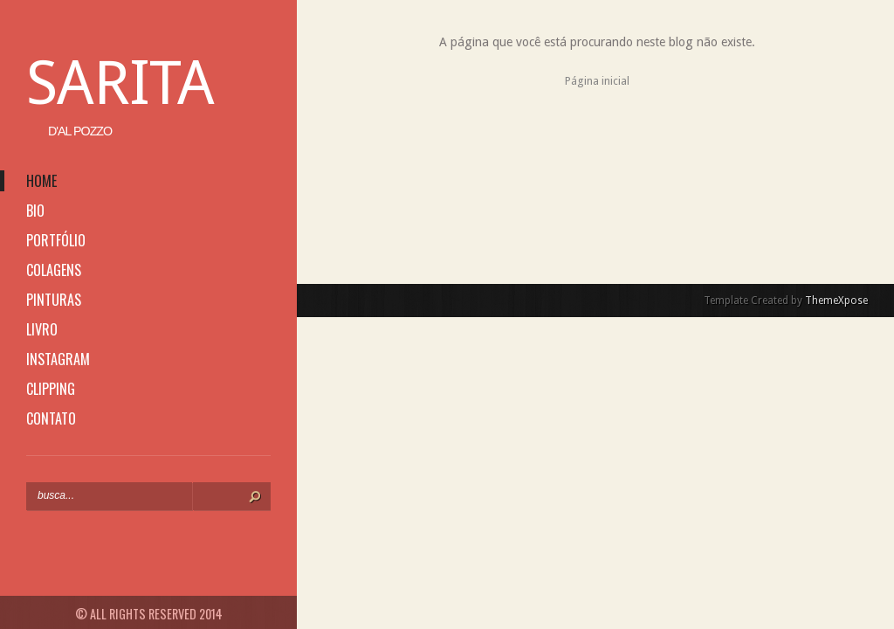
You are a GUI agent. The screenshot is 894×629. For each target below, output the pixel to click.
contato (51, 418)
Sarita (120, 83)
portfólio (56, 240)
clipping (50, 388)
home (41, 180)
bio (35, 210)
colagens (53, 269)
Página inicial (597, 80)
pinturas (53, 299)
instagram (58, 359)
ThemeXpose (836, 300)
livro (42, 329)
